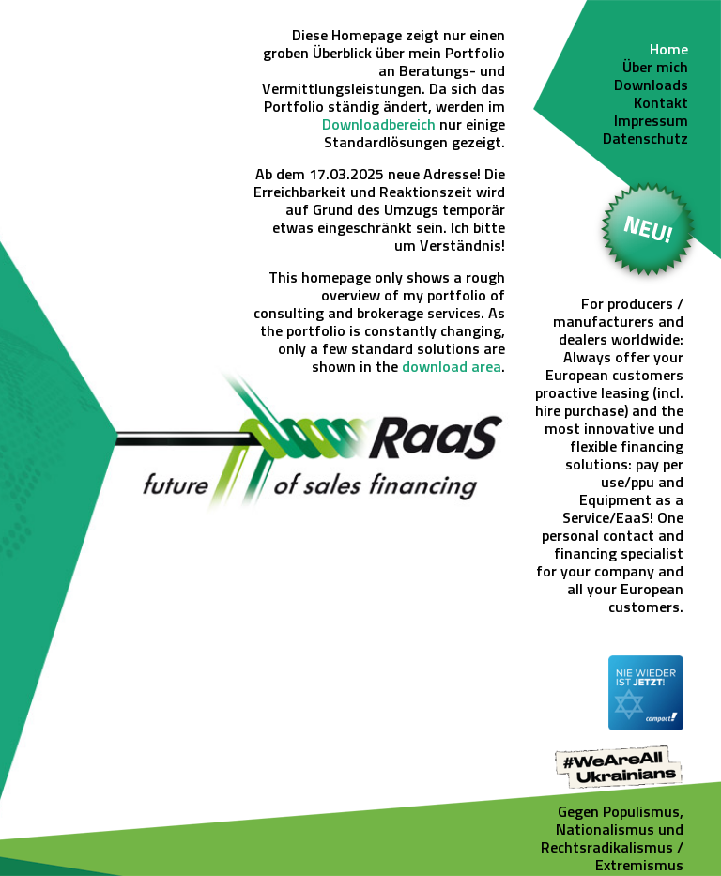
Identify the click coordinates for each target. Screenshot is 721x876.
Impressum (651, 122)
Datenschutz (645, 139)
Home (669, 50)
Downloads (651, 86)
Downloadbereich (379, 125)
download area (451, 368)
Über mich (655, 68)
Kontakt (661, 104)
